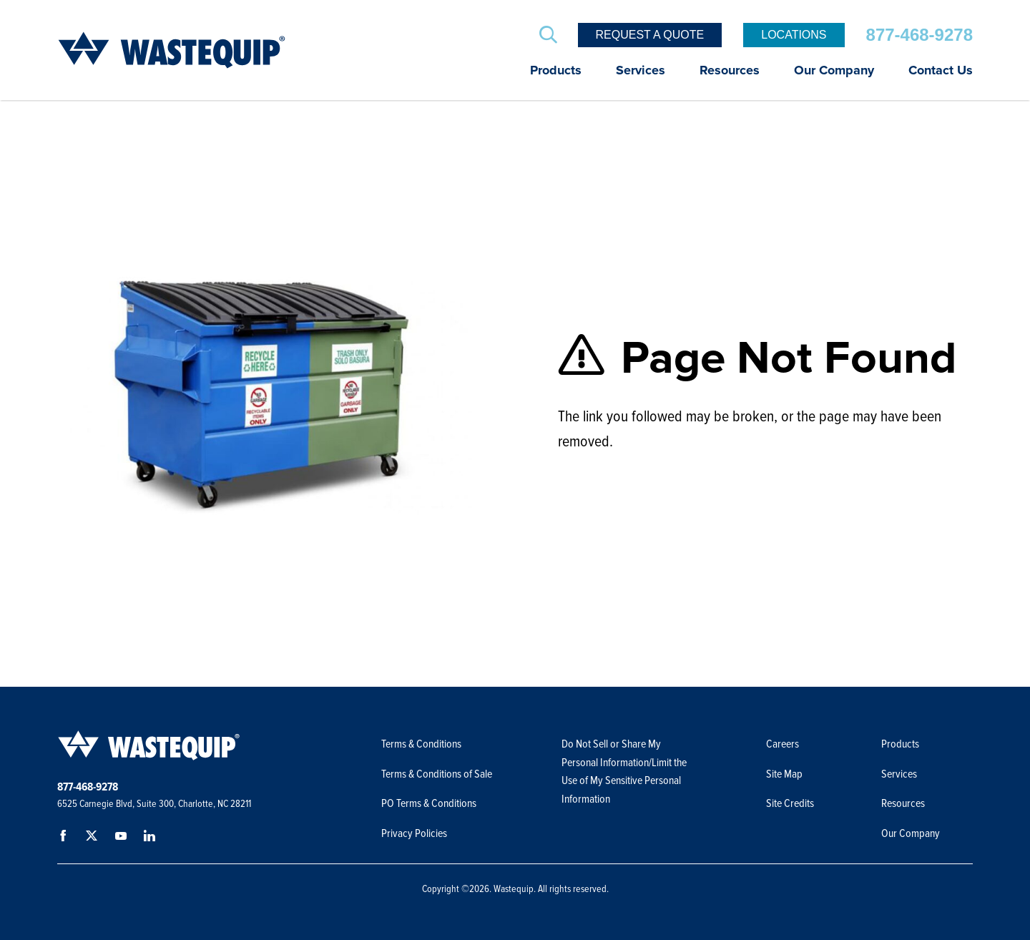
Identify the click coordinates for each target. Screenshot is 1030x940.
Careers (782, 744)
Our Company (834, 70)
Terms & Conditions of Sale (437, 774)
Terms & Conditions (421, 744)
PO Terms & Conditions (430, 803)
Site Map (784, 774)
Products (556, 70)
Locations (793, 35)
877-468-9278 (919, 34)
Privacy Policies (414, 833)
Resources (730, 70)
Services (640, 70)
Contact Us (940, 70)
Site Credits (790, 803)
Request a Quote (650, 35)
